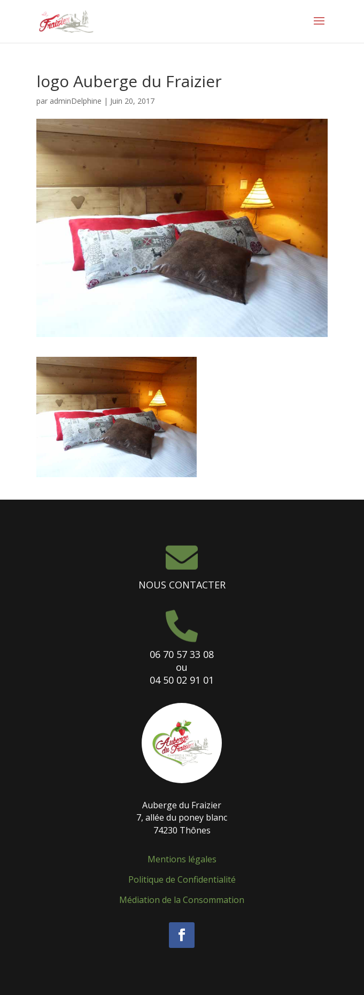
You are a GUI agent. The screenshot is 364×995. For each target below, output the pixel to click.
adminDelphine (76, 101)
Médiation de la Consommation (181, 900)
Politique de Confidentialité (182, 879)
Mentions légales (182, 859)
